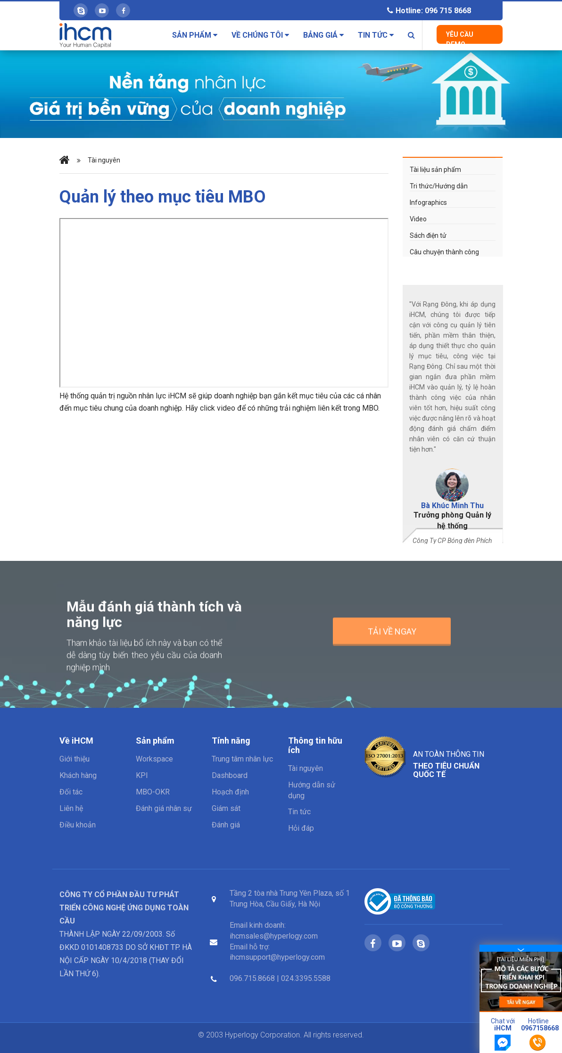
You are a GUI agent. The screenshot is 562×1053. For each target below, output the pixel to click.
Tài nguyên (104, 160)
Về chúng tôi (260, 35)
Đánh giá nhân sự (164, 808)
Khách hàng (78, 775)
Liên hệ (71, 808)
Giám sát (226, 808)
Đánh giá (226, 824)
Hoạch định (230, 791)
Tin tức (376, 35)
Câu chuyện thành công (444, 252)
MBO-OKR (153, 791)
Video (418, 219)
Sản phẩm (194, 35)
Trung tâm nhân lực (242, 758)
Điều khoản (77, 824)
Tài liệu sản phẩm (435, 169)
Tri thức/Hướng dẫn (439, 186)
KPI (142, 775)
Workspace (154, 758)
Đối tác (71, 791)
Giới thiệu (74, 758)
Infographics (428, 202)
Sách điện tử (428, 235)
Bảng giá (323, 35)
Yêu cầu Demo (459, 37)
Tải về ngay (392, 637)
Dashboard (230, 775)
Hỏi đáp (301, 828)
